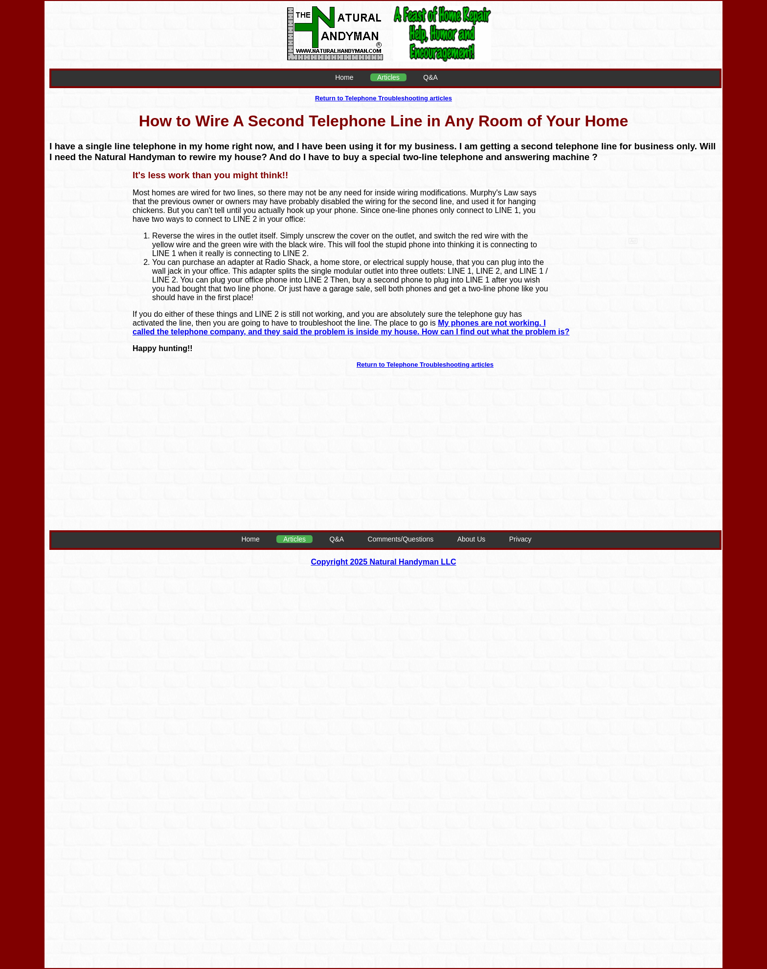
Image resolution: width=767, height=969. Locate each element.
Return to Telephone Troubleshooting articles (383, 98)
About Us (471, 539)
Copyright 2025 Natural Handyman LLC (383, 562)
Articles (388, 77)
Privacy (520, 539)
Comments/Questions (401, 539)
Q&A (430, 77)
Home (344, 77)
